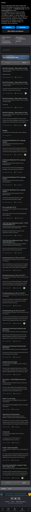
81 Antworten (16, 427)
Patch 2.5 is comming (8, 398)
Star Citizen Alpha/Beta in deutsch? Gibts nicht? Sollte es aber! (14, 466)
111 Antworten (18, 154)
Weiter (24, 62)
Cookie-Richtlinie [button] (5, 488)
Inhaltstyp (6, 50)
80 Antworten (16, 442)
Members (24, 132)
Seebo (13, 433)
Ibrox (13, 468)
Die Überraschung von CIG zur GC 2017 (13, 258)
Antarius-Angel (15, 416)
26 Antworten (17, 341)
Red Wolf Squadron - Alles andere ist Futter (14, 68)
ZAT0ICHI (14, 382)
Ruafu (13, 331)
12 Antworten (18, 235)
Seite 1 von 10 (16, 62)
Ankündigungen (24, 331)
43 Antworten (15, 409)
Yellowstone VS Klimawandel (10, 414)
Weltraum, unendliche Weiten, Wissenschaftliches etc (14, 417)
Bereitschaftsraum (6, 145)
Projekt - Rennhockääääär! (10, 447)
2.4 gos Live (6, 432)
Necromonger (15, 143)
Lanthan (14, 259)
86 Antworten (17, 374)
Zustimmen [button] (23, 504)
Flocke (3, 69)
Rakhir (13, 69)
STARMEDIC (15, 363)
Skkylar (14, 449)
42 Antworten (17, 393)
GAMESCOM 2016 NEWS (9, 362)
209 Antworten (19, 77)
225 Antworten (17, 270)
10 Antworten (15, 460)
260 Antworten (19, 218)
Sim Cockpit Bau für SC (9, 207)
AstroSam (14, 226)
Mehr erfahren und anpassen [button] (15, 508)
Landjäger (14, 209)
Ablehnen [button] (8, 504)
